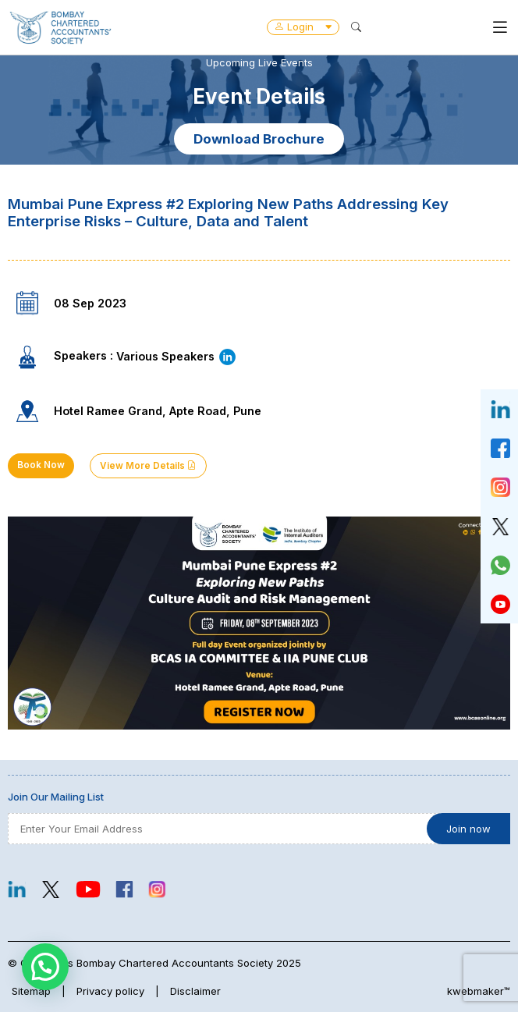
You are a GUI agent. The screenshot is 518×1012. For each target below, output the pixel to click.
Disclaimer (195, 991)
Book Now (41, 465)
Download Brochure (259, 139)
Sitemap (31, 991)
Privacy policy (110, 991)
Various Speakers (176, 356)
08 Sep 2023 (90, 303)
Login (303, 26)
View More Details (148, 465)
